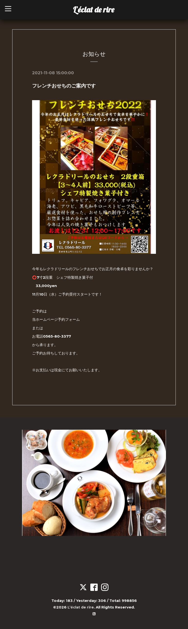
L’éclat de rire (93, 9)
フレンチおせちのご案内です (64, 86)
